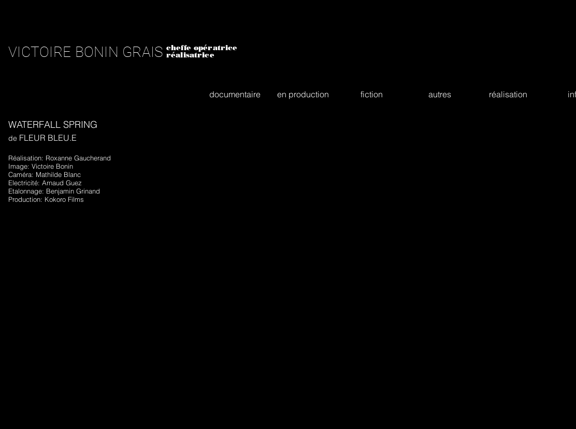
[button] (234, 94)
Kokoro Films (64, 199)
